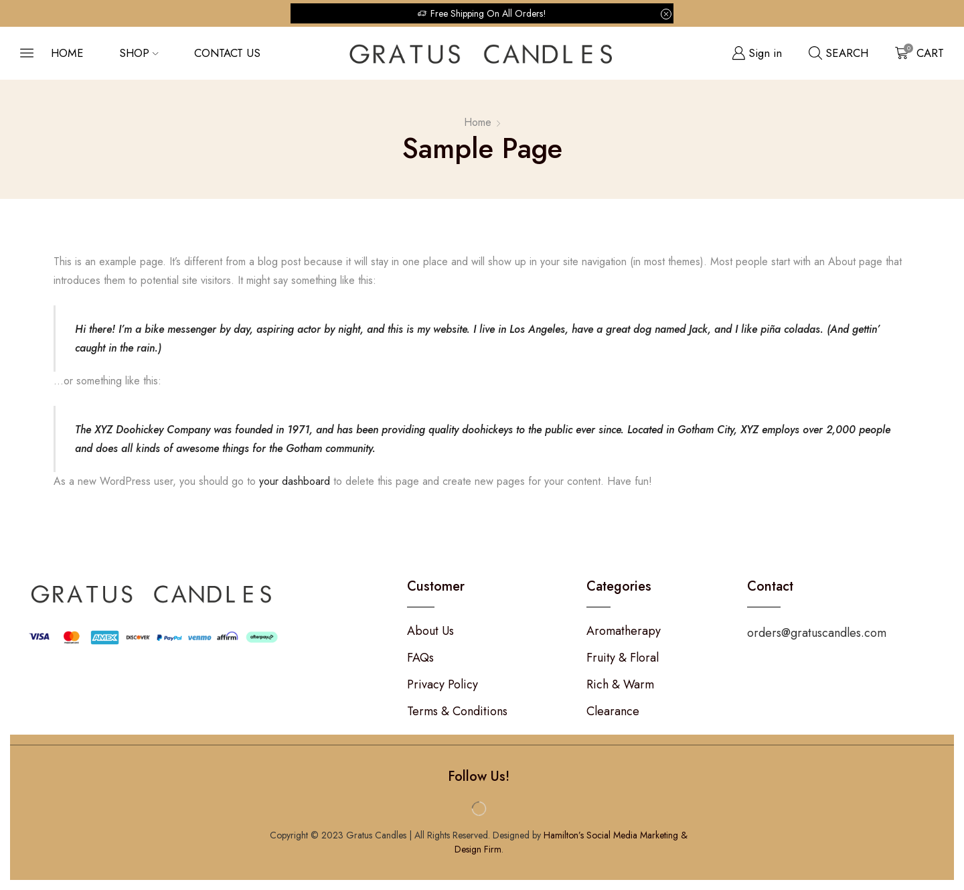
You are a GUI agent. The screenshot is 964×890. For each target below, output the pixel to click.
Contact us (227, 53)
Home (67, 53)
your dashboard (294, 481)
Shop (138, 53)
